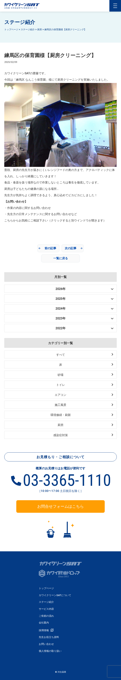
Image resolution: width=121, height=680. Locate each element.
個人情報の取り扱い (50, 651)
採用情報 (44, 630)
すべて (60, 354)
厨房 (60, 425)
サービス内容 (46, 608)
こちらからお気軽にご (18, 220)
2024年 (60, 308)
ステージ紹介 (46, 602)
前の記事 (50, 248)
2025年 (60, 299)
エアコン (60, 395)
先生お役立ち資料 (49, 637)
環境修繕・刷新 (60, 415)
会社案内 (44, 622)
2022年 (60, 328)
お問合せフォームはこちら (60, 506)
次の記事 (70, 248)
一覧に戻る (60, 258)
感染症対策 (60, 435)
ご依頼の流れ (46, 615)
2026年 (60, 289)
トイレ (60, 385)
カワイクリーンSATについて (55, 595)
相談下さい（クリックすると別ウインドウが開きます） (69, 220)
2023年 (60, 318)
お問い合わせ (46, 644)
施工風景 (60, 405)
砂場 (60, 375)
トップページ (46, 588)
